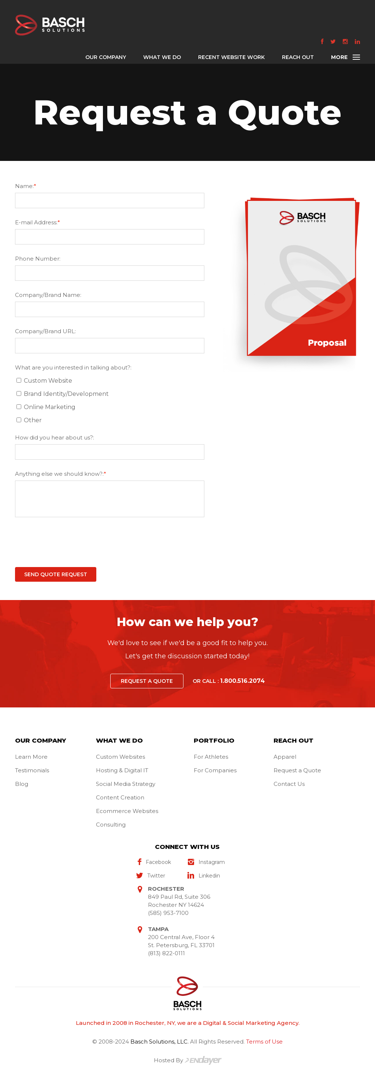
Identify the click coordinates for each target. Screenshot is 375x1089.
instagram (206, 862)
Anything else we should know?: (60, 473)
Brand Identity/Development (64, 393)
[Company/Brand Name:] (109, 309)
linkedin (204, 876)
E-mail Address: (37, 222)
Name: (25, 186)
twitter (150, 876)
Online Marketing (47, 407)
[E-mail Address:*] (109, 236)
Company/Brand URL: (45, 331)
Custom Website (45, 380)
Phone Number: (37, 258)
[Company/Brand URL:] (109, 345)
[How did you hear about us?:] (109, 452)
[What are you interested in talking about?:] (18, 380)
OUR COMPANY (105, 57)
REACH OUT (298, 57)
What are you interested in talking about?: (73, 367)
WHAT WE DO (162, 57)
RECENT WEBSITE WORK (231, 57)
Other (30, 420)
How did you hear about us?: (54, 437)
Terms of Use (264, 1041)
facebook (153, 862)
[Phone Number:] (109, 273)
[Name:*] (109, 200)
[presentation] (70, 543)
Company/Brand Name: (48, 294)
